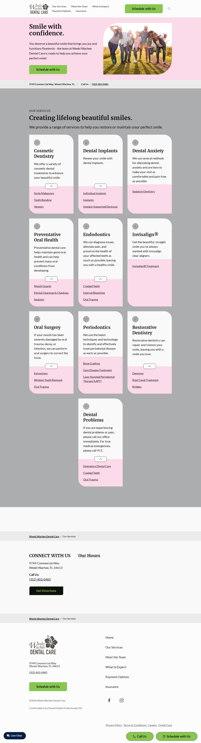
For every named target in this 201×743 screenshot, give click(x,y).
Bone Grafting (91, 363)
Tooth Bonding (42, 200)
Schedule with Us (144, 8)
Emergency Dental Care (97, 466)
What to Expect (100, 6)
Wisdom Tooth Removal (48, 380)
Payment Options (61, 10)
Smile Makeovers (44, 193)
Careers (152, 725)
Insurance (81, 10)
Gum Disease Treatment (97, 370)
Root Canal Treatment (145, 380)
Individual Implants (94, 193)
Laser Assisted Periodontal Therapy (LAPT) (99, 379)
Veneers (39, 206)
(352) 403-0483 (100, 84)
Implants (88, 200)
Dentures (138, 373)
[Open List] (51, 186)
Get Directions (46, 591)
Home (109, 637)
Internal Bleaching (94, 292)
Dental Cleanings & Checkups (51, 292)
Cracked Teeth (91, 286)
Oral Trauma (90, 299)
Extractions (41, 373)
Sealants (39, 299)
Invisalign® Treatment (145, 266)
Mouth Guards (42, 286)
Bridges (136, 386)
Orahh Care (165, 725)
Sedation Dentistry (143, 191)
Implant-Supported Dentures (100, 206)
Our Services (59, 6)
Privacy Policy (114, 725)
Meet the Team (79, 6)
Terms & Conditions (135, 725)
